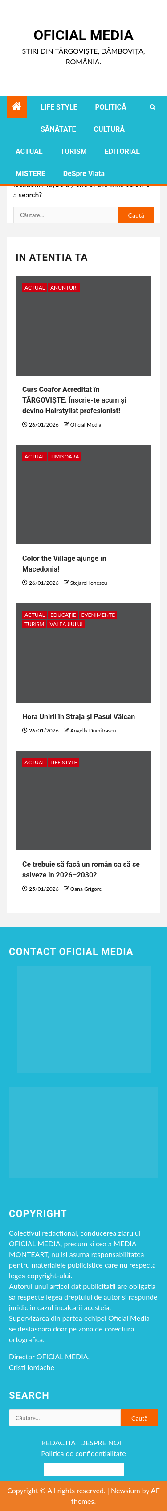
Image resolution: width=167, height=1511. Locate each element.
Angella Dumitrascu (93, 730)
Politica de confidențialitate (83, 1453)
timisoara (64, 456)
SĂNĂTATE (58, 129)
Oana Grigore (86, 888)
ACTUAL (29, 151)
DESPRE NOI (101, 1442)
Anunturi (64, 287)
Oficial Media (83, 35)
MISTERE (30, 173)
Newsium (125, 1490)
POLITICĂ (110, 107)
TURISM (74, 151)
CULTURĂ (109, 129)
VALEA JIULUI (65, 624)
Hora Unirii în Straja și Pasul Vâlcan (78, 716)
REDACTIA (58, 1442)
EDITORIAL (122, 151)
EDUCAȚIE (63, 614)
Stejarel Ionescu (88, 582)
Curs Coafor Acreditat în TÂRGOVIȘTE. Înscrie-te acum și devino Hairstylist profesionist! (74, 400)
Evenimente (98, 614)
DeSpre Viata (84, 173)
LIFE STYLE (59, 107)
